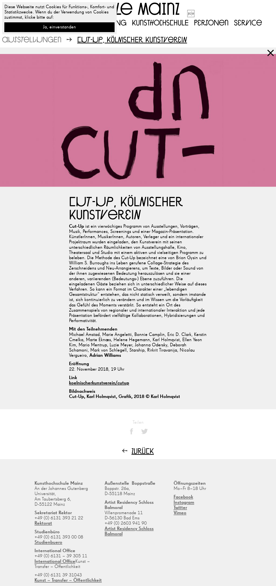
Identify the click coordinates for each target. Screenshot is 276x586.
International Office (54, 561)
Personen (211, 22)
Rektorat (43, 523)
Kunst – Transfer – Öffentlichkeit (68, 580)
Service (248, 22)
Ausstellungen (31, 39)
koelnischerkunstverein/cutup (99, 383)
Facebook (183, 497)
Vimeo (180, 513)
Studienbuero (48, 542)
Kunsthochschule (160, 22)
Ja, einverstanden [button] (59, 27)
